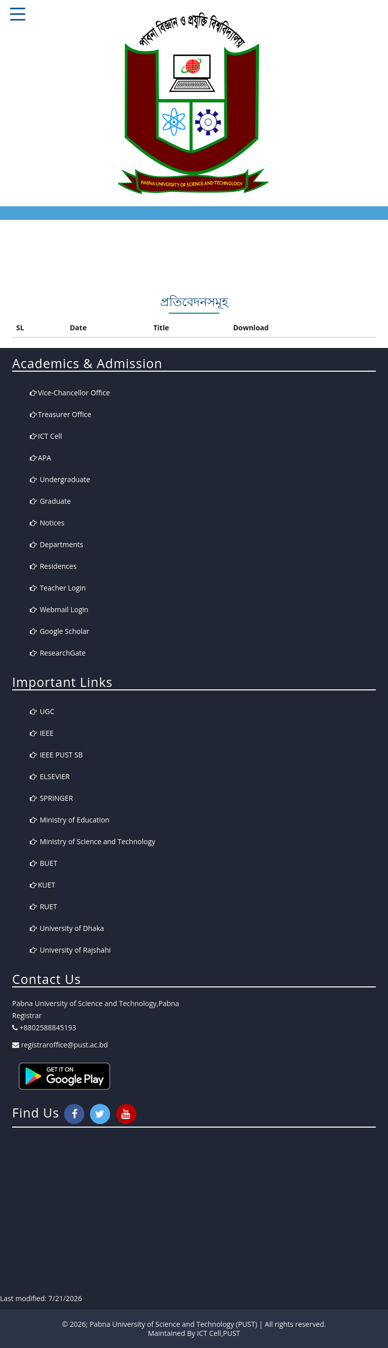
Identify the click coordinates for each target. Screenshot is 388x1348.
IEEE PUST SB (56, 754)
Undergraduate (60, 479)
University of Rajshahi (70, 950)
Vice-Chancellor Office (70, 392)
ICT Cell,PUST (218, 1333)
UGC (42, 711)
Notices (47, 523)
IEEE (42, 733)
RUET (43, 906)
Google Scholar (59, 631)
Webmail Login (59, 609)
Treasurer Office (60, 414)
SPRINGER (51, 798)
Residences (53, 566)
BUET (43, 863)
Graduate (50, 501)
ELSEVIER (50, 776)
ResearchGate (57, 653)
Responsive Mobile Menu (17, 14)
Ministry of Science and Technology (92, 841)
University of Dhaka (67, 928)
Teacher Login (58, 588)
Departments (56, 544)
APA (40, 457)
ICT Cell (46, 436)
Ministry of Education (70, 820)
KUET (42, 885)
